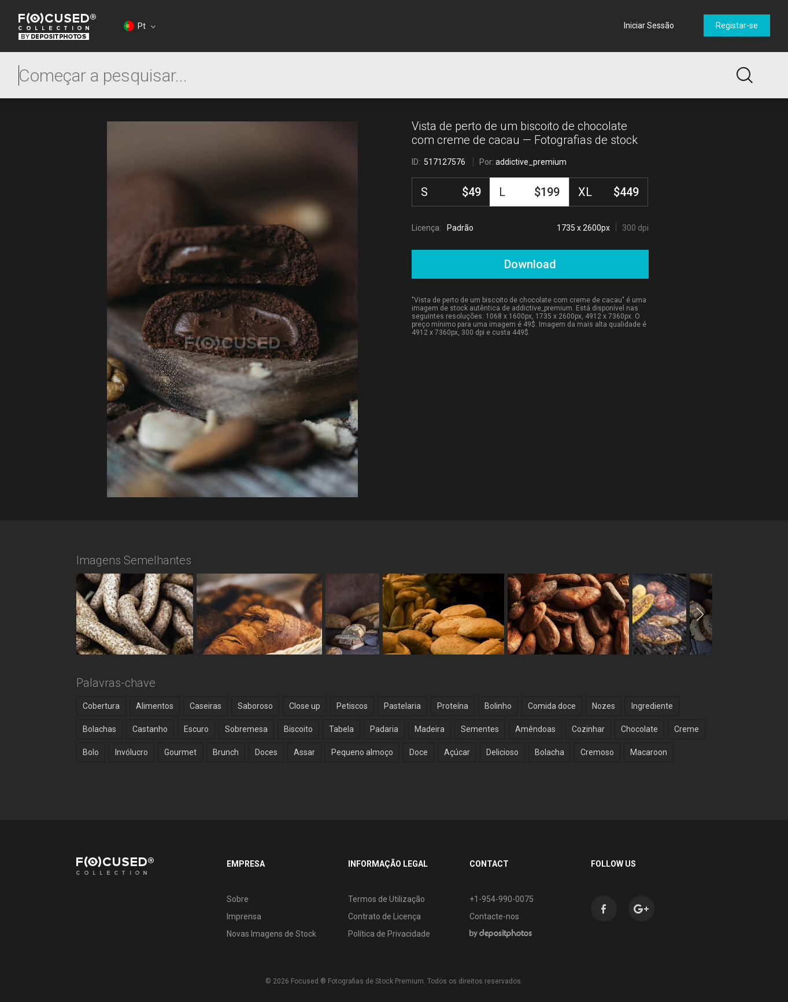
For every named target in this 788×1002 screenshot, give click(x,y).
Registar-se (737, 25)
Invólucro (131, 752)
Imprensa (244, 916)
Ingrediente (652, 706)
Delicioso (502, 752)
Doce (418, 752)
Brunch (226, 752)
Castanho (150, 729)
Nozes (603, 706)
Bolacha (549, 752)
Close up (304, 706)
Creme (686, 729)
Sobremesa (246, 729)
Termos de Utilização (386, 899)
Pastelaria (402, 706)
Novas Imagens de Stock (271, 933)
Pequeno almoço (362, 752)
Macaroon (648, 752)
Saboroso (255, 706)
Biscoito (298, 729)
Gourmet (180, 752)
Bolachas (99, 729)
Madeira (430, 729)
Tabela (341, 729)
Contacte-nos (494, 916)
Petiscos (352, 706)
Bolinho (498, 706)
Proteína (452, 706)
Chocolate (639, 729)
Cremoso (597, 752)
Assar (304, 752)
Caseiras (205, 706)
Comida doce (552, 706)
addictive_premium (531, 162)
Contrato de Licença (384, 916)
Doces (266, 752)
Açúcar (457, 752)
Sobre (238, 899)
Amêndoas (535, 729)
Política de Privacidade (389, 933)
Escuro (196, 729)
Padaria (384, 729)
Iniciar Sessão (649, 25)
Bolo (91, 752)
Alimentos (154, 706)
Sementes (480, 729)
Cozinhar (588, 729)
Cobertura (101, 706)
